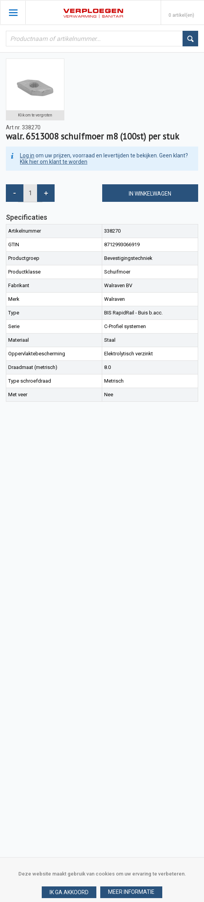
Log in (27, 155)
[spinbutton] (30, 193)
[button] (131, 892)
